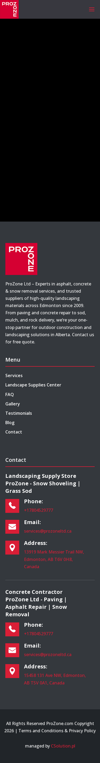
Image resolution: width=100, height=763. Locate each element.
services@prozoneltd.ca (47, 531)
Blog (9, 422)
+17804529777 (38, 510)
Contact (13, 432)
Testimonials (18, 413)
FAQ (9, 394)
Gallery (12, 404)
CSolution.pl (63, 746)
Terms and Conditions (40, 731)
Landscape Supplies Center (33, 385)
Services (14, 375)
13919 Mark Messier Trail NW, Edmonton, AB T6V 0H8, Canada (54, 559)
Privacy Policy (82, 731)
